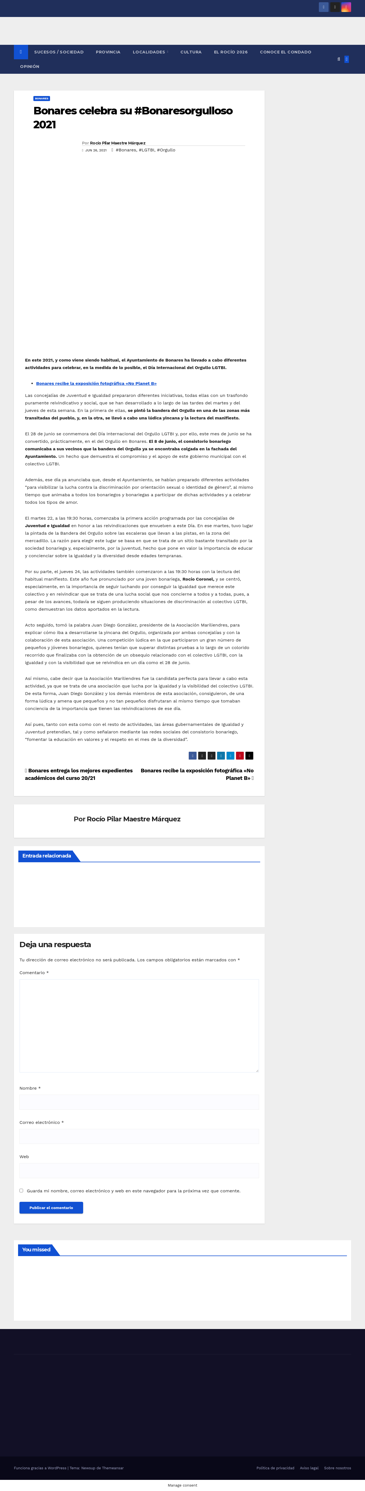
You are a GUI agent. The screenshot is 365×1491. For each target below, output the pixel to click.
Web (24, 1156)
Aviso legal (309, 1468)
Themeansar (113, 1468)
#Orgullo (166, 150)
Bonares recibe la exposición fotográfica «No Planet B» (96, 383)
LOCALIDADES (150, 52)
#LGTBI (146, 150)
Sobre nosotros (337, 1468)
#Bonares (126, 150)
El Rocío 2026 (231, 52)
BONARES (41, 98)
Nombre (30, 1088)
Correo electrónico (41, 1122)
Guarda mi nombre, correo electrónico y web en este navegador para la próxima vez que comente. (133, 1190)
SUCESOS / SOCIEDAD (59, 52)
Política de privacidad (275, 1468)
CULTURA (191, 52)
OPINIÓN (29, 66)
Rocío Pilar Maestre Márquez (117, 143)
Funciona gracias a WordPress (41, 1468)
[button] (338, 59)
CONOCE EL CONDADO (286, 52)
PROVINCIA (108, 52)
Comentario (34, 972)
